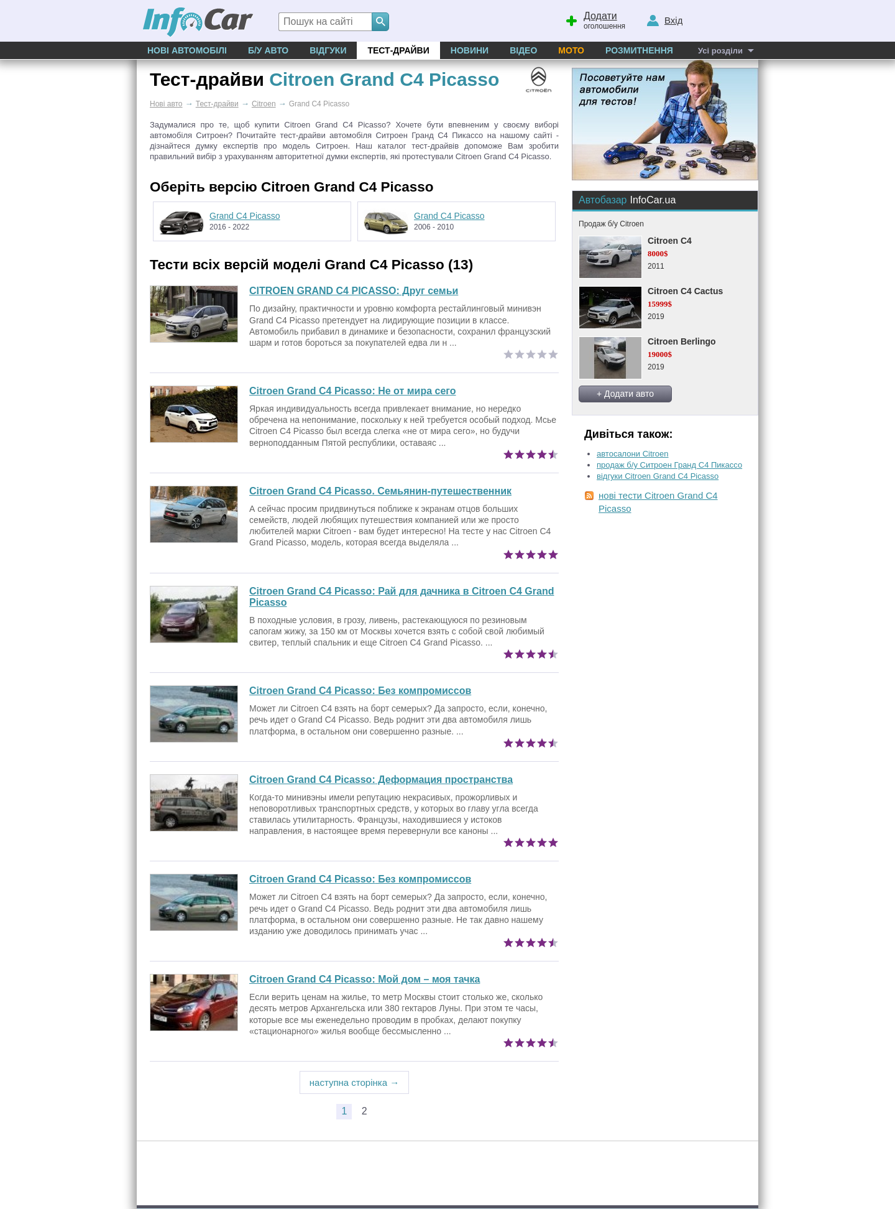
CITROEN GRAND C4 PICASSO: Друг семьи (353, 290)
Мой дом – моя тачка (364, 979)
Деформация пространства (381, 779)
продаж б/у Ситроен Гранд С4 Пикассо (669, 465)
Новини (470, 50)
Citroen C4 (670, 241)
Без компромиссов (360, 690)
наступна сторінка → (355, 1082)
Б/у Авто (268, 50)
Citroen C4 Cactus (685, 291)
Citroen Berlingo (682, 341)
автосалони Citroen (633, 453)
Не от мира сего (352, 391)
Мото (571, 50)
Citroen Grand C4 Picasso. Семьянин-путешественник (380, 491)
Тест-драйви (398, 50)
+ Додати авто (625, 394)
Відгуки (328, 50)
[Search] (380, 21)
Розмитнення (639, 50)
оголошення (595, 19)
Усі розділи (720, 50)
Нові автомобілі (187, 50)
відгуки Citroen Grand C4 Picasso (657, 476)
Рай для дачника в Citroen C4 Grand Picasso (401, 597)
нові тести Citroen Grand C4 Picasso (658, 502)
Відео (523, 50)
